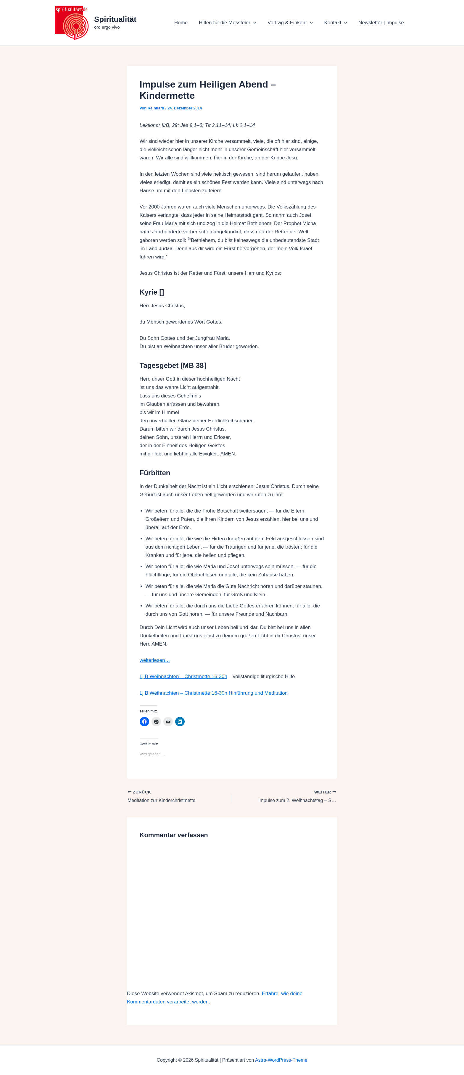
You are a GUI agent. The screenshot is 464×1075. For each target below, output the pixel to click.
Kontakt (337, 23)
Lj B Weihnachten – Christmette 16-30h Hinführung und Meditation (214, 693)
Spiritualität (115, 19)
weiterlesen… (155, 660)
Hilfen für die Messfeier (231, 23)
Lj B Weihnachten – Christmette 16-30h (183, 676)
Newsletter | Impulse (382, 22)
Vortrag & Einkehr (293, 23)
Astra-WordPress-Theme (281, 1060)
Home (186, 22)
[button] (257, 23)
